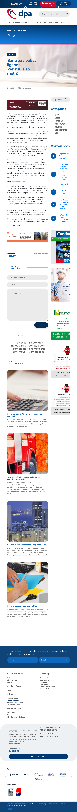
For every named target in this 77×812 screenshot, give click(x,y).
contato (66, 22)
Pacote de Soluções (47, 687)
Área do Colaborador (15, 702)
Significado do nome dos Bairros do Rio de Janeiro (64, 204)
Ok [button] (10, 809)
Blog (56, 115)
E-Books (10, 678)
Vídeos (9, 682)
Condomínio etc (36, 22)
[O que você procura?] (51, 14)
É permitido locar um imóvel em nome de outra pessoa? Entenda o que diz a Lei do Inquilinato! (64, 174)
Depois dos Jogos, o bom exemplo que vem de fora (37, 347)
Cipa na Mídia (12, 680)
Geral (57, 118)
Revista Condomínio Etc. (60, 130)
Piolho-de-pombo (63, 192)
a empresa (48, 22)
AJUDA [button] (63, 3)
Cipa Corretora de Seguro (17, 717)
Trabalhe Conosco (14, 700)
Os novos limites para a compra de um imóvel (18, 347)
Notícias (58, 121)
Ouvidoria (43, 682)
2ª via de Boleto (46, 678)
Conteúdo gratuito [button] (22, 22)
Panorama (59, 124)
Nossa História (12, 698)
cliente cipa (57, 22)
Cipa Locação (12, 713)
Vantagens (44, 684)
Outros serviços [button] (49, 4)
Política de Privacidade (15, 705)
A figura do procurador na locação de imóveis (64, 218)
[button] (9, 776)
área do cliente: (16, 3)
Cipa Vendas (12, 715)
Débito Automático (47, 680)
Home (11, 22)
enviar (41, 325)
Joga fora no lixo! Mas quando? (64, 156)
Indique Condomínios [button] (38, 756)
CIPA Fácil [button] (32, 3)
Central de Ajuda (46, 689)
